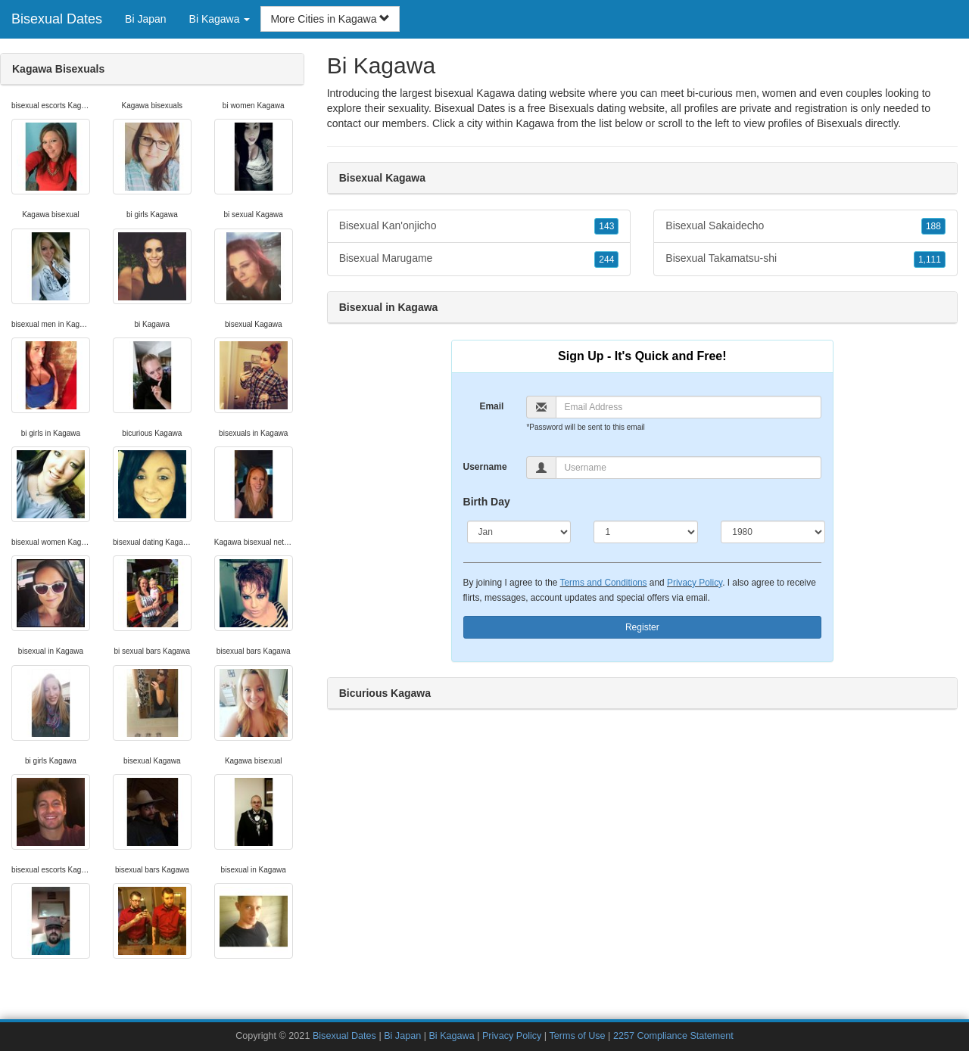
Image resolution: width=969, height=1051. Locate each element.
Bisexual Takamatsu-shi (805, 258)
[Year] (773, 532)
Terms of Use (577, 1036)
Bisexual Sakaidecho (805, 226)
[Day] (646, 532)
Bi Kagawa (451, 1036)
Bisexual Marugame (479, 258)
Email (491, 406)
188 (933, 226)
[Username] (688, 467)
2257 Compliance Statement (673, 1036)
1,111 (929, 259)
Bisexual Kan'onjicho (479, 226)
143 (606, 226)
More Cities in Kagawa (330, 19)
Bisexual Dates (56, 18)
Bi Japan (145, 19)
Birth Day (486, 502)
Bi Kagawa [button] (220, 19)
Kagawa (535, 123)
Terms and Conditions (603, 582)
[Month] (519, 532)
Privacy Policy (694, 582)
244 (606, 259)
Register (642, 627)
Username (485, 467)
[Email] (688, 407)
